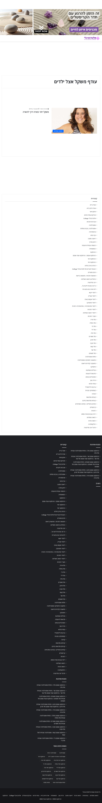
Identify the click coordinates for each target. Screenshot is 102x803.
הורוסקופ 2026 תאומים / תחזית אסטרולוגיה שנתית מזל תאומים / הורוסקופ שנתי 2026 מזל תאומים (85, 464)
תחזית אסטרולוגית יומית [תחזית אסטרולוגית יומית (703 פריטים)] (59, 782)
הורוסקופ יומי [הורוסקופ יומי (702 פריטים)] (41, 756)
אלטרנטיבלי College (89, 218)
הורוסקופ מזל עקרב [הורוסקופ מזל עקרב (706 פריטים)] (60, 775)
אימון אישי (93, 212)
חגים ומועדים (92, 272)
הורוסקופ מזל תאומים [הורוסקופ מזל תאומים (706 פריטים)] (47, 779)
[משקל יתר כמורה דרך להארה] (74, 121)
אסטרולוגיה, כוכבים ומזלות (88, 228)
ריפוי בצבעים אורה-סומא (88, 414)
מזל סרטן (93, 340)
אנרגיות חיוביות (91, 222)
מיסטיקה (93, 367)
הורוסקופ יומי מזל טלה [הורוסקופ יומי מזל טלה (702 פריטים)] (59, 760)
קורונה (94, 394)
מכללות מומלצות (91, 370)
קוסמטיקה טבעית (90, 390)
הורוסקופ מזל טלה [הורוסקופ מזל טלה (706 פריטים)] (48, 768)
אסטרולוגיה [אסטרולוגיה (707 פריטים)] (62, 753)
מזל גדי (94, 326)
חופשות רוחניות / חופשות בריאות (86, 276)
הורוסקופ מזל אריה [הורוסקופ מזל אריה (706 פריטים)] (46, 760)
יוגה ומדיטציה (92, 282)
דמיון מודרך (92, 242)
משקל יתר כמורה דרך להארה (36, 112)
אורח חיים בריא (91, 208)
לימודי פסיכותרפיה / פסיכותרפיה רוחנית (84, 306)
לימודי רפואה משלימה (89, 313)
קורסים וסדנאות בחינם (89, 400)
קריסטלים (93, 407)
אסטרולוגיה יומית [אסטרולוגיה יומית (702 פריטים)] (51, 753)
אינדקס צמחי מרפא (90, 215)
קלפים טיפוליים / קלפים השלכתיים (85, 404)
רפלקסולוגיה (92, 424)
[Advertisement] (85, 502)
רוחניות (93, 411)
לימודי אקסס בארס (90, 299)
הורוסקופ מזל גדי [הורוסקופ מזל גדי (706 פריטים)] (47, 764)
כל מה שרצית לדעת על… (88, 286)
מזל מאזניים (92, 336)
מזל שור (93, 350)
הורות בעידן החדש (90, 266)
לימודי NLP (92, 292)
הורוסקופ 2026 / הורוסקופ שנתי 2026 (84, 255)
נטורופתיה (85, 795)
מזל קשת (93, 346)
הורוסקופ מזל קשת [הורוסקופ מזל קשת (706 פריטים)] (47, 775)
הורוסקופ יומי (92, 259)
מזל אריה (93, 319)
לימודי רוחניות (92, 309)
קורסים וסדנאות (91, 397)
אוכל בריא (93, 205)
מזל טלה (93, 333)
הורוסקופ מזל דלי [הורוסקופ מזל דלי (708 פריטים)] (60, 768)
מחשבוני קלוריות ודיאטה (88, 363)
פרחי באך (93, 380)
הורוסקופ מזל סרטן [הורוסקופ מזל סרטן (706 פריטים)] (46, 771)
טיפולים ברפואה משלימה (88, 279)
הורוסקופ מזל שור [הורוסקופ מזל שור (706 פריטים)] (60, 779)
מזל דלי (93, 330)
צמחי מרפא (92, 384)
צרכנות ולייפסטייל (90, 387)
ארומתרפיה (92, 232)
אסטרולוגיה (92, 225)
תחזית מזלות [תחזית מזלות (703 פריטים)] (46, 782)
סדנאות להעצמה (91, 373)
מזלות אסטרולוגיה (90, 357)
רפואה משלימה (91, 417)
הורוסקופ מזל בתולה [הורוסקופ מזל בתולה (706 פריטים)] (60, 764)
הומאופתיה (92, 249)
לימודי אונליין (92, 296)
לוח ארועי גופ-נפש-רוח (89, 289)
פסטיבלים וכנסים (91, 377)
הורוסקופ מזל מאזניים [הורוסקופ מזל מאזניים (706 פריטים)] (59, 771)
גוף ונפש (93, 235)
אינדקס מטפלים (26, 795)
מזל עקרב (93, 343)
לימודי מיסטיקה (91, 303)
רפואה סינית (92, 421)
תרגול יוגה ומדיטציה (90, 427)
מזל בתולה (93, 323)
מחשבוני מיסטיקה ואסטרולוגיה (87, 360)
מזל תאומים (92, 353)
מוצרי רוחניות (92, 316)
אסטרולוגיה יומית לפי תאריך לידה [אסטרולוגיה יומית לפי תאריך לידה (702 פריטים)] (56, 756)
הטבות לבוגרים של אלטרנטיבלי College (84, 269)
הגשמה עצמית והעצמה (89, 245)
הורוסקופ (93, 252)
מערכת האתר (43, 109)
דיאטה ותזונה (92, 239)
